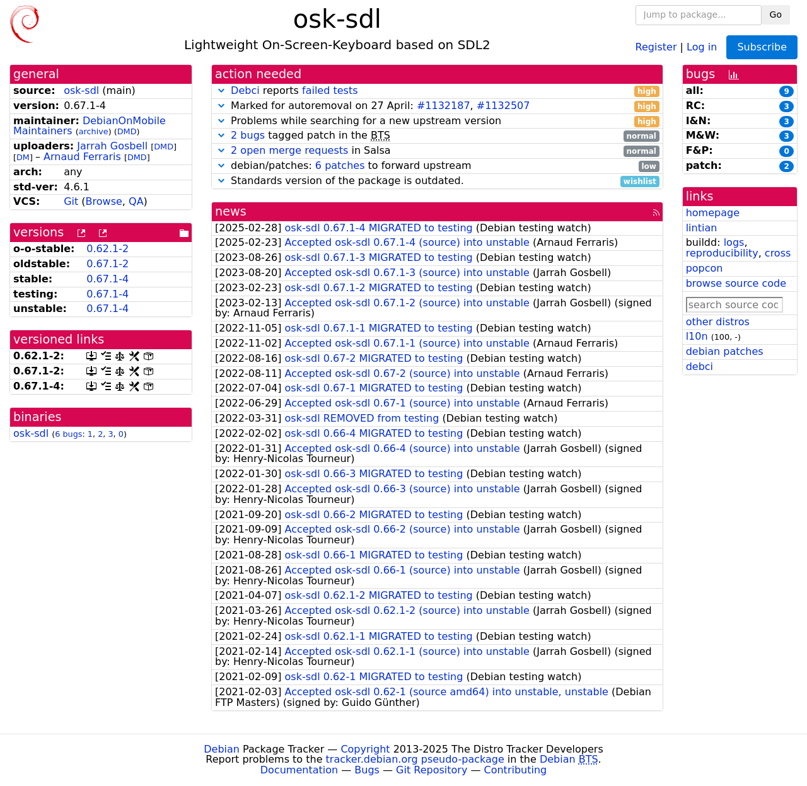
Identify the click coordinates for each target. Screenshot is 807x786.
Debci (245, 90)
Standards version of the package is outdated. (437, 181)
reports (437, 91)
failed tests (329, 90)
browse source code (736, 283)
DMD (127, 131)
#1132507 (503, 106)
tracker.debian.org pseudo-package (415, 759)
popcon (704, 268)
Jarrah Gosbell (112, 146)
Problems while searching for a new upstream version (437, 121)
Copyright (365, 749)
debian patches (724, 351)
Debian (222, 749)
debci (699, 367)
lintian (701, 228)
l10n (697, 336)
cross (778, 253)
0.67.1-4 (107, 279)
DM (23, 157)
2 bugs (248, 135)
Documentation (299, 770)
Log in (702, 46)
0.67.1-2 (107, 264)
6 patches (340, 165)
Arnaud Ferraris (82, 157)
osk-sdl (81, 90)
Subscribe (762, 47)
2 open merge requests (289, 150)
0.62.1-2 (107, 249)
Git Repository (431, 770)
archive (93, 131)
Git (71, 201)
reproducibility (722, 253)
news (231, 211)
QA (136, 201)
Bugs (367, 770)
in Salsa (437, 151)
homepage (713, 213)
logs (734, 242)
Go (776, 14)
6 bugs (68, 434)
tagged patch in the (437, 135)
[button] (221, 90)
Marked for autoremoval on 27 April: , (437, 106)
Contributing (515, 770)
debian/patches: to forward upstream (437, 166)
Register (656, 46)
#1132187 (443, 106)
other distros (718, 322)
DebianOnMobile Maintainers (89, 126)
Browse (104, 201)
